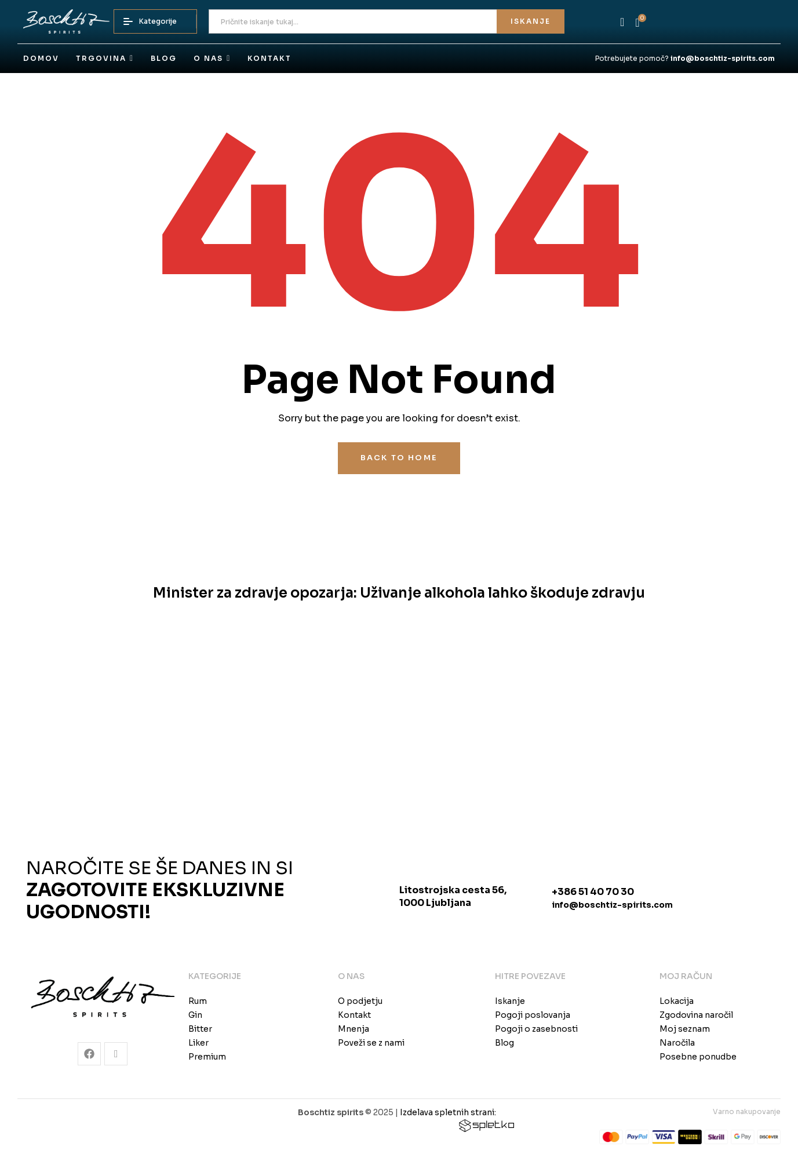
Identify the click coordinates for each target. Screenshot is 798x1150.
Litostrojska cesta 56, (453, 890)
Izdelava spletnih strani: (448, 1112)
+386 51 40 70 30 (593, 892)
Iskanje (531, 21)
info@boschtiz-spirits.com (612, 905)
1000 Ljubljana (435, 903)
